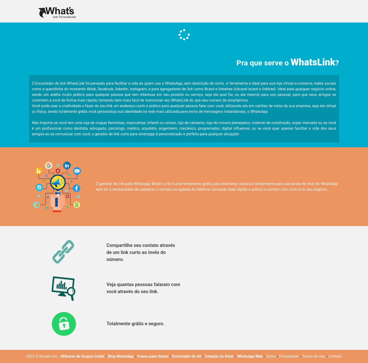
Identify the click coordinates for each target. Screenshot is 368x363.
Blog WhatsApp (121, 356)
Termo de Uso (313, 356)
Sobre (271, 356)
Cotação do (214, 356)
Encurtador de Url (186, 356)
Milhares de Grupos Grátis (83, 356)
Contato (335, 356)
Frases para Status (153, 356)
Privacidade (289, 356)
